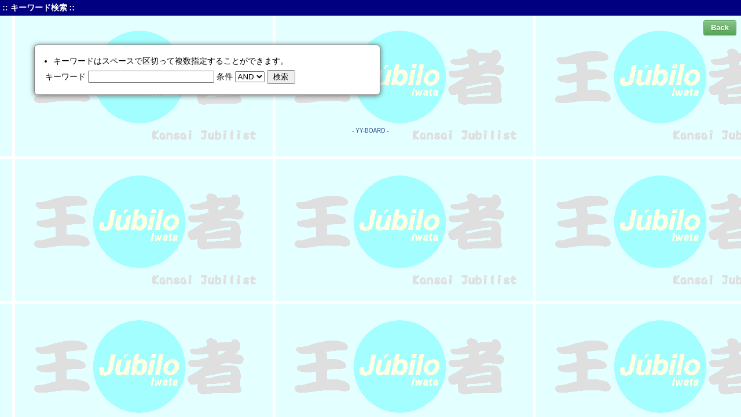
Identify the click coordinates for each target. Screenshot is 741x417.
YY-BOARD (370, 130)
